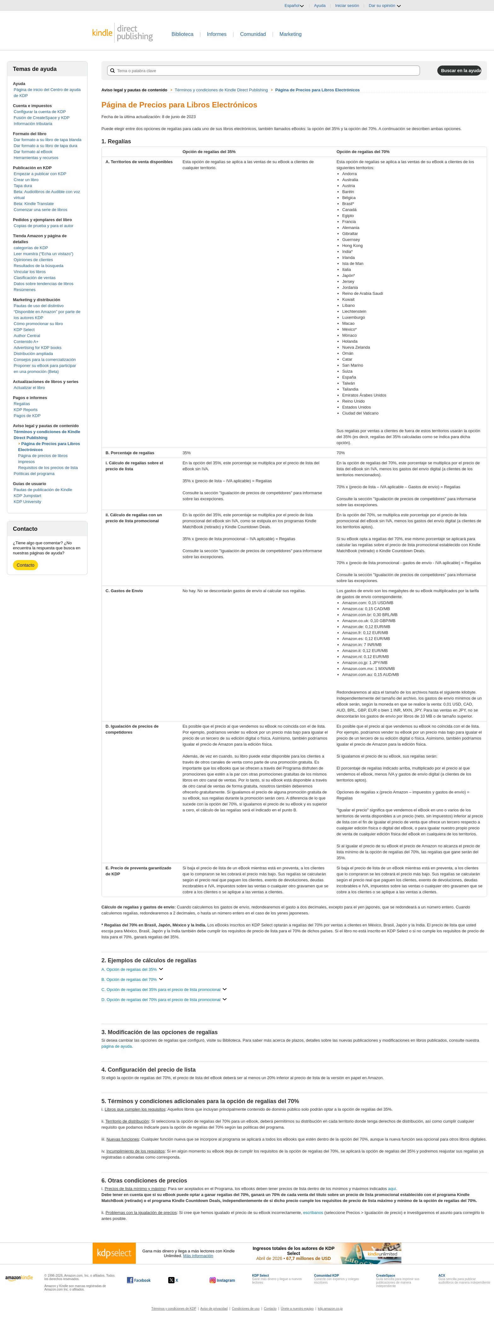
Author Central (27, 335)
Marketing (290, 34)
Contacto (25, 565)
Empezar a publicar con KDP (40, 173)
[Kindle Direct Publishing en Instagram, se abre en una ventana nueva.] (222, 1280)
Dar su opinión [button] (385, 5)
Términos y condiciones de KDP (174, 1308)
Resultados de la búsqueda (39, 265)
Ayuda (320, 5)
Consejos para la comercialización (45, 359)
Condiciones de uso (246, 1308)
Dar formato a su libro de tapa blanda (48, 139)
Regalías (22, 403)
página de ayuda (116, 1046)
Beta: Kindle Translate (34, 203)
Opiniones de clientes (33, 259)
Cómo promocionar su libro (38, 323)
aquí (392, 1188)
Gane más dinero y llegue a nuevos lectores (277, 1279)
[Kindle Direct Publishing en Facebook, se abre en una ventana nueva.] (139, 1280)
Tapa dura (23, 185)
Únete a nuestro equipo (297, 1308)
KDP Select (24, 329)
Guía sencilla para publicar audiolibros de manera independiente (465, 1279)
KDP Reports (26, 409)
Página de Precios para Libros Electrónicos (317, 90)
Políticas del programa (34, 473)
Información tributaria (33, 123)
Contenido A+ (26, 341)
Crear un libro (26, 179)
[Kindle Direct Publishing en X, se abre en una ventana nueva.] (179, 1280)
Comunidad (253, 34)
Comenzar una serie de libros (40, 209)
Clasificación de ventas (35, 277)
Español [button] (294, 5)
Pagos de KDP (27, 415)
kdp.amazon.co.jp (330, 1308)
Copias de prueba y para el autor (43, 225)
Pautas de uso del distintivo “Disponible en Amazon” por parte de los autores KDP (47, 311)
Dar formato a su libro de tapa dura (46, 145)
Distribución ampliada (33, 353)
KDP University (27, 501)
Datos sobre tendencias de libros (43, 283)
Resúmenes (25, 289)
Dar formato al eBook (33, 151)
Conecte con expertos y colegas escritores (336, 1279)
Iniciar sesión (347, 5)
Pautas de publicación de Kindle (43, 489)
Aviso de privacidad (214, 1308)
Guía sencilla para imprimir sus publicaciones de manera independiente (397, 1281)
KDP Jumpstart (27, 495)
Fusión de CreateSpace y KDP (42, 117)
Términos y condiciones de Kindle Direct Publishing (221, 90)
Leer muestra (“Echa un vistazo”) (43, 253)
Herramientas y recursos (36, 157)
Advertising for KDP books (38, 347)
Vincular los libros (30, 271)
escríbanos (313, 1212)
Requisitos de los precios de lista (48, 467)
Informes (217, 34)
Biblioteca (182, 34)
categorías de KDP (31, 247)
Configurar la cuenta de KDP (40, 111)
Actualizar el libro (29, 387)
